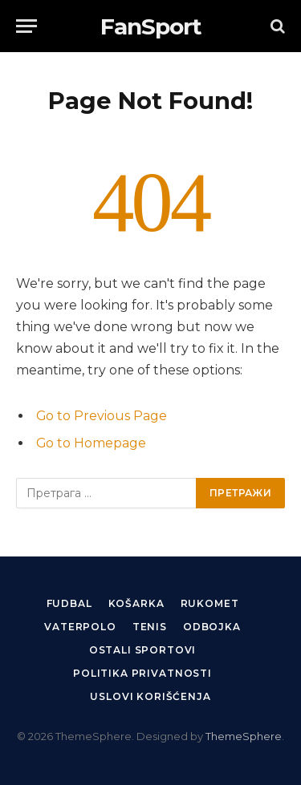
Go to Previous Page (101, 415)
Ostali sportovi (143, 650)
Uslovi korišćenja (150, 696)
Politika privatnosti (142, 673)
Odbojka (212, 627)
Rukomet (210, 603)
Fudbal (69, 603)
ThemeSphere (243, 736)
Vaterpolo (80, 627)
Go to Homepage (91, 443)
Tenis (149, 627)
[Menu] (26, 26)
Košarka (136, 603)
